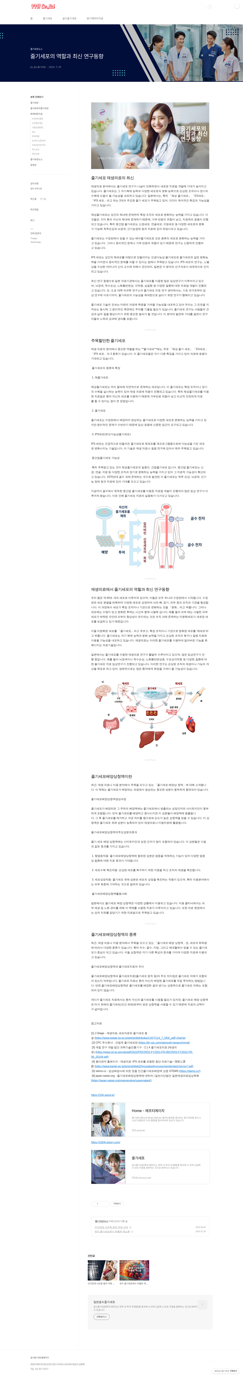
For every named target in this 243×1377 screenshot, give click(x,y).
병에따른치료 (36, 114)
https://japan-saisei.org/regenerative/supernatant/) (122, 1080)
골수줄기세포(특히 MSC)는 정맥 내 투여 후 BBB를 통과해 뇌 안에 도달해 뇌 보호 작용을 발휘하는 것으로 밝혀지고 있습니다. (145, 1308)
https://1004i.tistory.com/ (105, 1142)
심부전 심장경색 (38, 140)
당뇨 (34, 132)
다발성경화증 (37, 127)
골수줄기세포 (69, 18)
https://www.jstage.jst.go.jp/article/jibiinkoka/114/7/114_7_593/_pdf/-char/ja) (141, 1037)
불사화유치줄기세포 (39, 108)
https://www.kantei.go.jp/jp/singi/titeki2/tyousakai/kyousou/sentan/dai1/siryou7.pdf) (144, 1066)
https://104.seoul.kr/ (103, 1095)
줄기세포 (47, 18)
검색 (202, 6)
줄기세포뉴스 (101, 1221)
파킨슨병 (35, 154)
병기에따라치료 (95, 18)
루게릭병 (35, 136)
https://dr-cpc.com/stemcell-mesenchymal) (164, 1042)
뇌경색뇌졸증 (37, 118)
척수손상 (35, 149)
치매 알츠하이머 (38, 145)
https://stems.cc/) (190, 1071)
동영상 (33, 165)
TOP (210, 1359)
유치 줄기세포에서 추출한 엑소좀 (112, 1231)
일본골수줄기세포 (104, 1302)
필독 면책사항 (36, 188)
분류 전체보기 (36, 97)
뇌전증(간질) (37, 123)
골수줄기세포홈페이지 (39, 1357)
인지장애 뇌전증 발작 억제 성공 (111, 1227)
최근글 (33, 199)
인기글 (43, 199)
